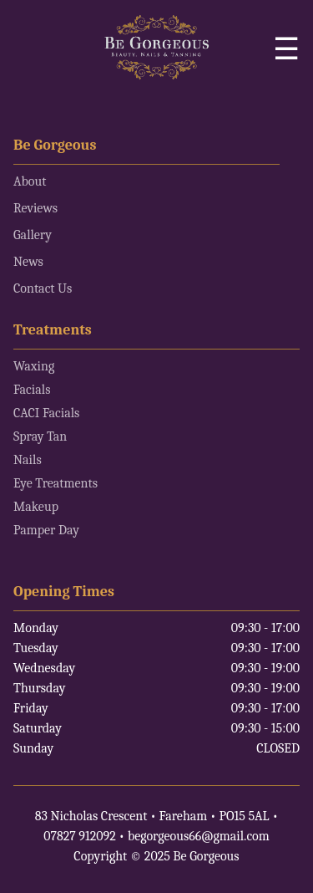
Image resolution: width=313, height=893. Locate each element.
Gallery (32, 234)
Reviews (35, 208)
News (28, 261)
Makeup (35, 506)
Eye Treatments (55, 483)
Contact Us (42, 288)
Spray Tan (40, 436)
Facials (31, 389)
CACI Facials (46, 413)
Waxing (33, 366)
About (29, 181)
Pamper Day (46, 530)
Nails (27, 459)
